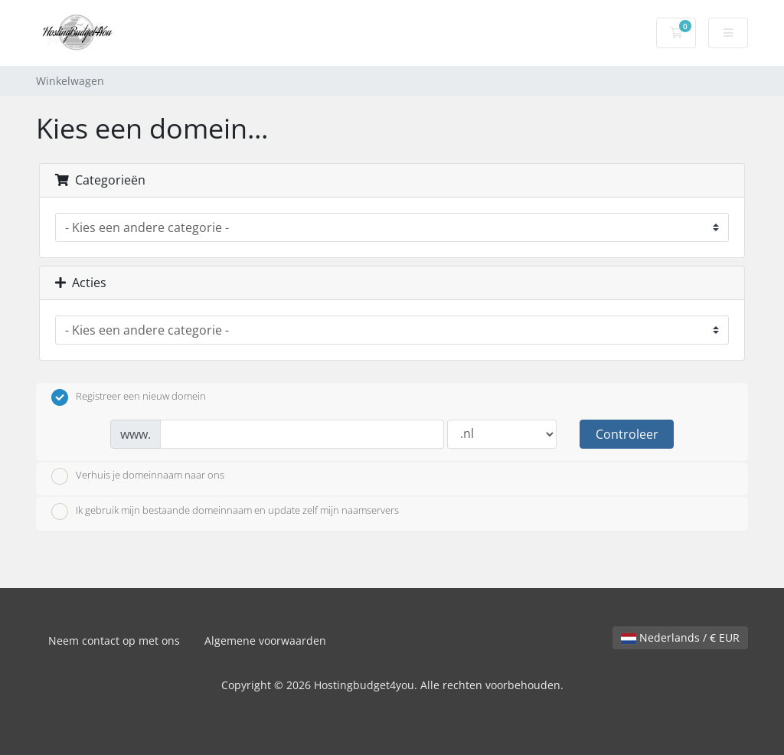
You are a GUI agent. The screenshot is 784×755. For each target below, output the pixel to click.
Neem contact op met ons (114, 640)
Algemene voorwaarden (265, 640)
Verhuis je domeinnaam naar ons (137, 476)
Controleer (627, 434)
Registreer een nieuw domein (128, 397)
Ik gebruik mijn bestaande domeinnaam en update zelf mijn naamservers (225, 511)
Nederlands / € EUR (680, 637)
